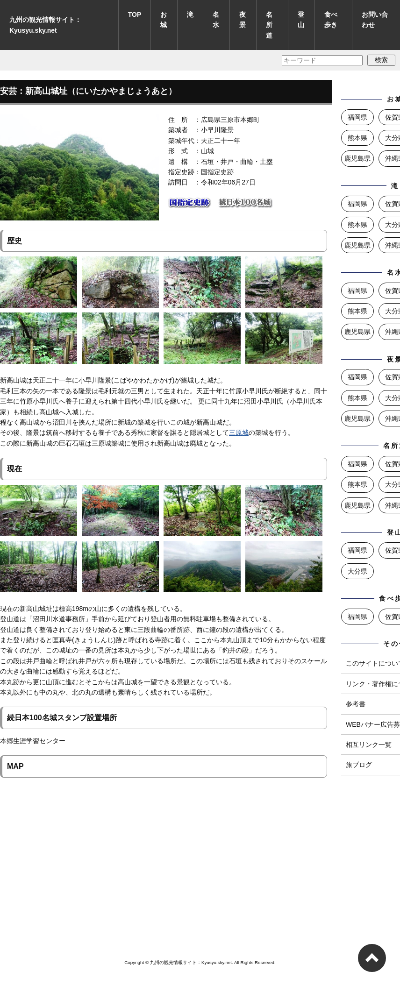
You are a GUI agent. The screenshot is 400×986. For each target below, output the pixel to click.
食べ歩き (330, 19)
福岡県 (357, 117)
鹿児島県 (357, 158)
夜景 (242, 19)
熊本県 (357, 138)
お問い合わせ (375, 19)
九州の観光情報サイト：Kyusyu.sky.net (45, 25)
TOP (135, 14)
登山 (301, 19)
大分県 (357, 571)
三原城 (239, 432)
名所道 (269, 25)
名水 (216, 19)
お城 (163, 19)
